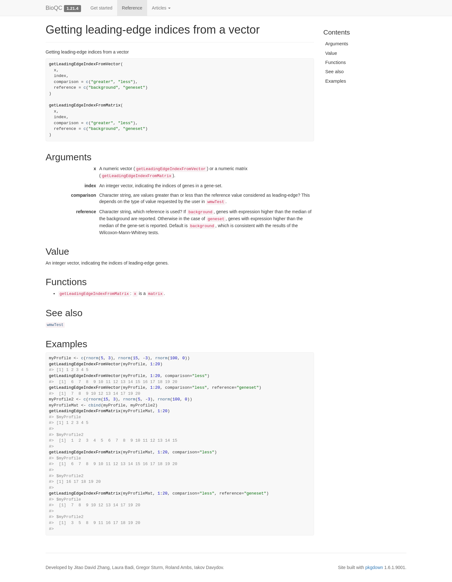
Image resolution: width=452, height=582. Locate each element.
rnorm (92, 358)
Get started (101, 7)
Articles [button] (161, 7)
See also (334, 71)
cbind (94, 405)
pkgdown (374, 567)
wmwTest (55, 325)
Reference (132, 7)
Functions (335, 62)
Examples (335, 81)
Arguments (336, 43)
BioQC (54, 8)
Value (331, 53)
